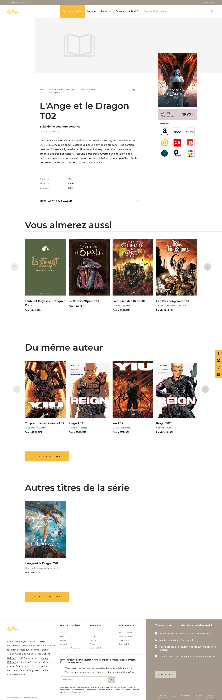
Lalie (71, 183)
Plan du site (198, 696)
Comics (120, 11)
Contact (63, 644)
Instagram (218, 367)
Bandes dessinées (73, 11)
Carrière (63, 640)
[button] (207, 267)
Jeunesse (106, 11)
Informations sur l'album (89, 201)
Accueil (42, 89)
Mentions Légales (210, 696)
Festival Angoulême (127, 632)
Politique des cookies (185, 696)
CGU (174, 696)
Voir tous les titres (47, 456)
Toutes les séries (71, 89)
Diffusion (93, 632)
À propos (64, 632)
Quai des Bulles (125, 636)
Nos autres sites (18, 2)
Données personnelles (163, 696)
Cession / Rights (96, 648)
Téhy (71, 179)
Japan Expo (124, 640)
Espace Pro (208, 2)
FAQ (62, 636)
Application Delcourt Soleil (71, 648)
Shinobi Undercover (155, 11)
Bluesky (218, 360)
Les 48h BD (124, 644)
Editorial (93, 636)
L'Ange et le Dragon (88, 89)
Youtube (218, 374)
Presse (92, 644)
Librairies (93, 640)
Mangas (91, 11)
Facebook (218, 353)
